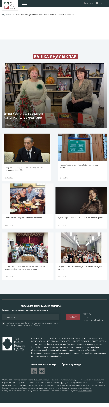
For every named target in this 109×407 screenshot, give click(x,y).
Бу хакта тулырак (85, 395)
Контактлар (88, 318)
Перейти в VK (42, 375)
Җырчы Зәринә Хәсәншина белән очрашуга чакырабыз (80, 222)
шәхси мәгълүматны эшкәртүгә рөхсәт (32, 328)
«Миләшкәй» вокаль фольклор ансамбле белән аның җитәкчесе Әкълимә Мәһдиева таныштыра (26, 272)
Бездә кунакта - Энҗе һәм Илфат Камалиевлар (23, 222)
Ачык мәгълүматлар (43, 368)
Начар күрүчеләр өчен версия (97, 3)
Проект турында (71, 368)
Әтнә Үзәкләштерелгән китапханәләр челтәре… (24, 120)
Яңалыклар (7, 14)
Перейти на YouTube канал (34, 375)
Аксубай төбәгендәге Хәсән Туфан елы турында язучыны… (79, 170)
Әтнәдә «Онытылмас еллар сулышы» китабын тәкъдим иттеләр (80, 272)
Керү (103, 3)
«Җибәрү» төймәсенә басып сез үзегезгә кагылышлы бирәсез (32, 328)
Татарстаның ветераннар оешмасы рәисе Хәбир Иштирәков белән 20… (25, 173)
